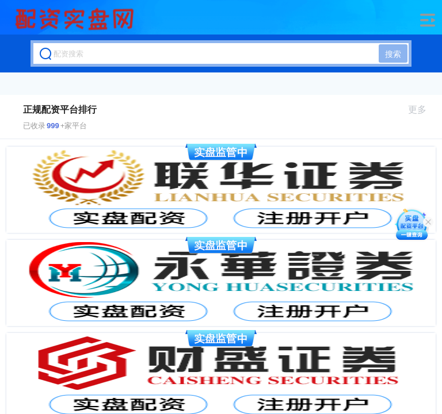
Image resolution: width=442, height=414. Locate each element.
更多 (422, 109)
